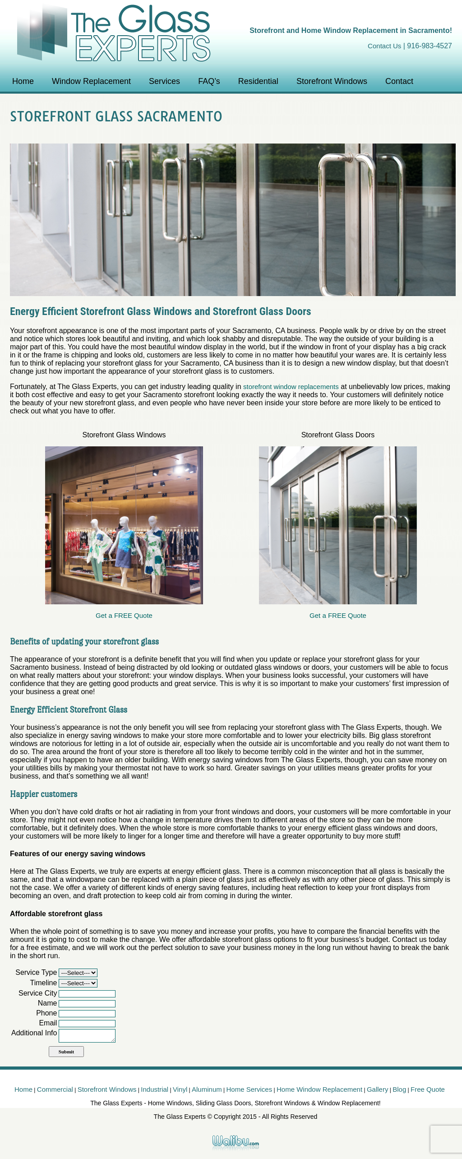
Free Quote (428, 1089)
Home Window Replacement (319, 1089)
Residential (258, 81)
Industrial (154, 1089)
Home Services (249, 1089)
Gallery (377, 1089)
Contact (399, 81)
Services (164, 81)
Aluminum (207, 1089)
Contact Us (384, 46)
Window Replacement (91, 81)
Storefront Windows (331, 81)
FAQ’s (209, 81)
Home (23, 81)
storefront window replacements (291, 386)
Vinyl (180, 1089)
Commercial (55, 1089)
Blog (399, 1089)
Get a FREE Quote (124, 615)
